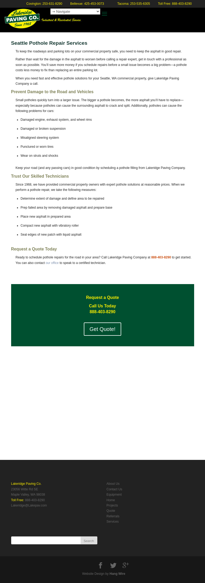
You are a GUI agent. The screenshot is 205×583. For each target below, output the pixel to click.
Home (111, 500)
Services (113, 521)
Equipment (114, 494)
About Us (113, 484)
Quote (111, 511)
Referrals (113, 516)
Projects (112, 505)
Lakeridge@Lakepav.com (29, 505)
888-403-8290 (35, 500)
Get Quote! (103, 329)
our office (52, 263)
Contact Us (114, 489)
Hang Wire (117, 574)
